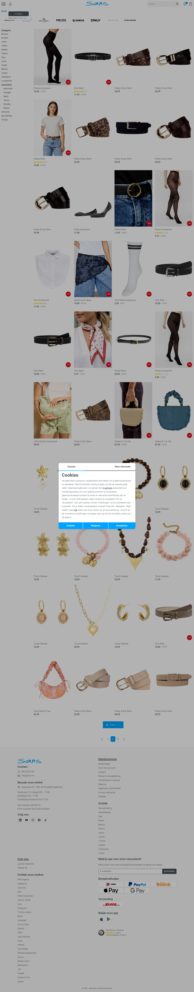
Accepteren (121, 525)
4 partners (107, 488)
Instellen (71, 525)
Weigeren (95, 525)
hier (75, 510)
